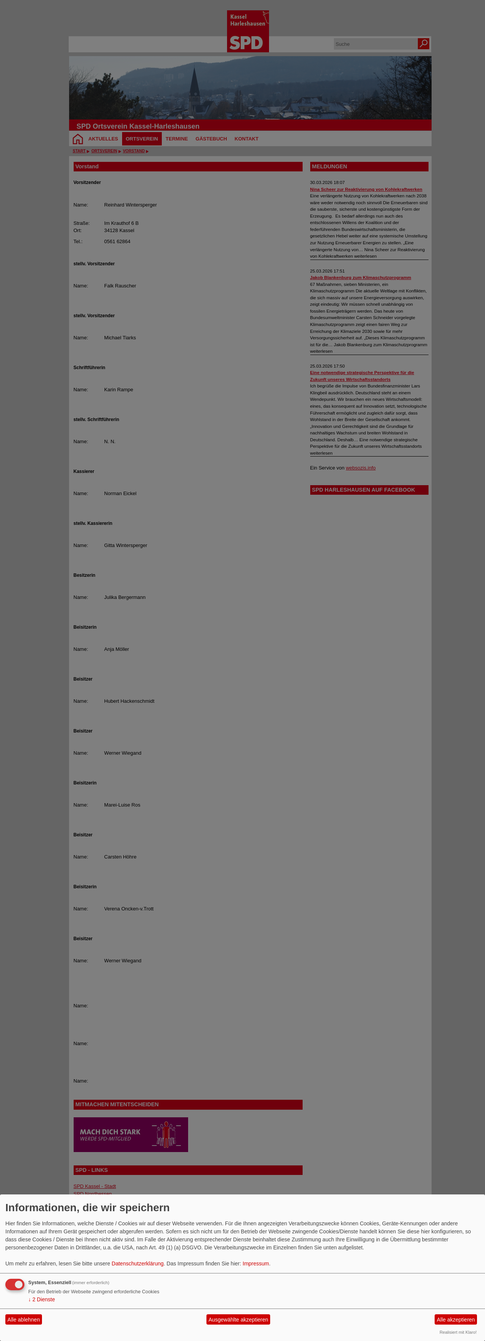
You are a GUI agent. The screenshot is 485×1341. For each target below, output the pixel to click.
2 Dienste (41, 1299)
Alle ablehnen (24, 1320)
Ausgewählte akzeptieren (238, 1320)
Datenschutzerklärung (138, 1263)
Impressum (256, 1263)
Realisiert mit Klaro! (458, 1332)
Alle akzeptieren (456, 1320)
